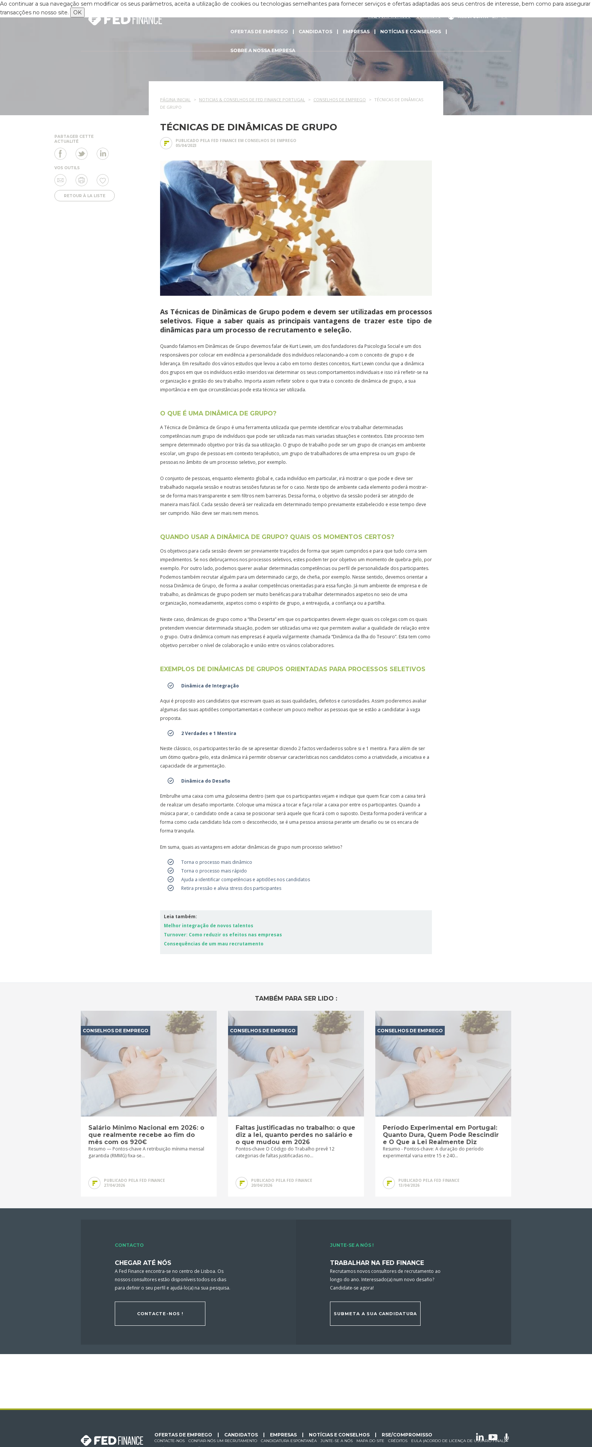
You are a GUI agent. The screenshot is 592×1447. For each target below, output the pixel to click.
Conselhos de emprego (270, 140)
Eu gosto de (103, 180)
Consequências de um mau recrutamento (214, 943)
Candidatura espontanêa (289, 1440)
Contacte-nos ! (160, 1313)
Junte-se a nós (337, 1440)
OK (77, 12)
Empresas (356, 31)
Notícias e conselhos (410, 31)
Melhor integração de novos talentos (208, 925)
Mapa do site (370, 1440)
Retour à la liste (84, 195)
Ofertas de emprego (259, 31)
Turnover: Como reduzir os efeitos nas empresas (223, 934)
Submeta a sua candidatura (375, 1313)
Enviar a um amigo (60, 180)
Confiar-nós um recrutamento (222, 1440)
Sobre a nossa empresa (262, 50)
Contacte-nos (169, 1440)
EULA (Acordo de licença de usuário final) (458, 1440)
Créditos (397, 1440)
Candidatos (315, 31)
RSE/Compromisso (407, 1435)
